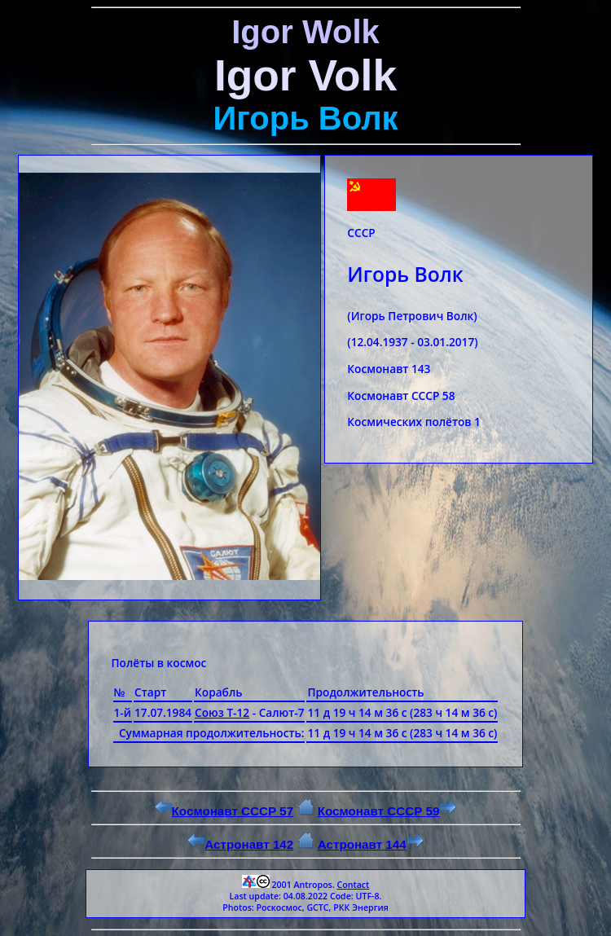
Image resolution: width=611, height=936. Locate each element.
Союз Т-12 (222, 712)
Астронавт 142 (240, 844)
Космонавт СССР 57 (224, 811)
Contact (352, 884)
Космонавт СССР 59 (387, 811)
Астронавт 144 (371, 844)
